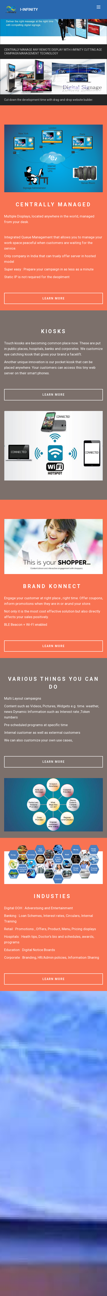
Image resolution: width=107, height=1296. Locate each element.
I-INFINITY (29, 9)
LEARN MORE (53, 298)
